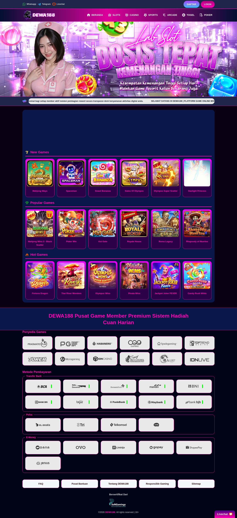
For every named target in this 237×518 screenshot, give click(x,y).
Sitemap (196, 483)
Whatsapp (29, 4)
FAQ (41, 483)
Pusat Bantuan (80, 483)
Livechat (58, 4)
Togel (188, 15)
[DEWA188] (40, 15)
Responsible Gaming (157, 483)
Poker (205, 15)
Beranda (95, 15)
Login (207, 4)
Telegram (44, 4)
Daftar (191, 4)
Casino (132, 15)
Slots (114, 15)
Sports (151, 15)
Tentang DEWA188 (118, 483)
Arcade (170, 15)
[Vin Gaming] (118, 503)
